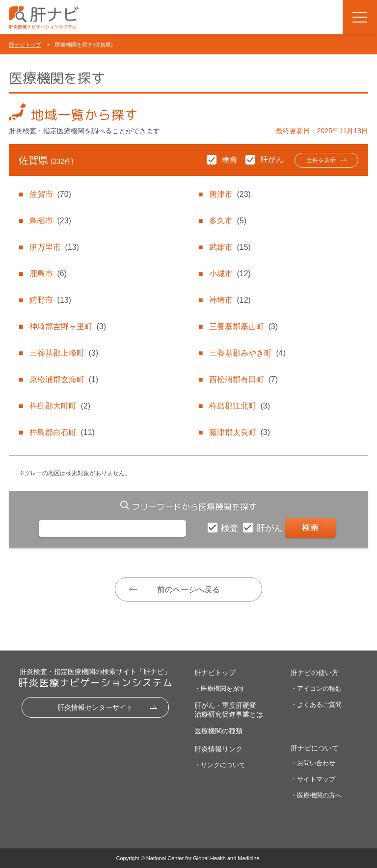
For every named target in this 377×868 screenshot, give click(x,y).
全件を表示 (321, 160)
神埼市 (229, 300)
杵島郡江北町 (239, 406)
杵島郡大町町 (59, 406)
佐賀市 (50, 194)
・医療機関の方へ (316, 795)
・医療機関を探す (219, 688)
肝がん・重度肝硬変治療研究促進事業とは (228, 709)
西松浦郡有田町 (243, 379)
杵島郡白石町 (61, 432)
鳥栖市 (50, 221)
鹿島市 (48, 273)
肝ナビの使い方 (315, 672)
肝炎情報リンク (218, 749)
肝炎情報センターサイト (95, 707)
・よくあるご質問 (316, 704)
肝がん (270, 528)
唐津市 (229, 194)
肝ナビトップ (25, 45)
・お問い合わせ (313, 763)
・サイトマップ (313, 779)
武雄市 (229, 247)
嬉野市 (50, 300)
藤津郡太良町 (239, 432)
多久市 (227, 221)
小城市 (229, 273)
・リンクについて (219, 765)
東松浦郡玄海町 (63, 379)
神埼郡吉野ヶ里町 (67, 326)
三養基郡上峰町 (63, 353)
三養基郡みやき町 (247, 353)
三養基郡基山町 (243, 326)
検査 (231, 528)
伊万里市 (54, 247)
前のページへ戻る (188, 589)
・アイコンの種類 (316, 688)
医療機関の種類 (218, 731)
